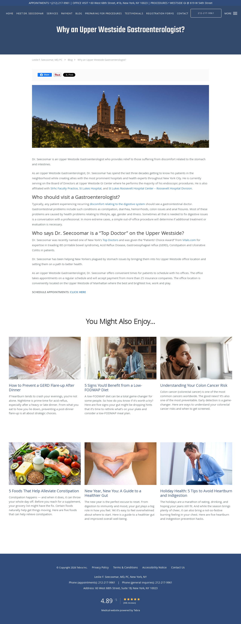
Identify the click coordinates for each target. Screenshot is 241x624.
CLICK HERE (78, 292)
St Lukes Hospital (90, 188)
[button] (235, 13)
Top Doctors (110, 240)
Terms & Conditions (125, 567)
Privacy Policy (100, 567)
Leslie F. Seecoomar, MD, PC (47, 59)
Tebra (137, 610)
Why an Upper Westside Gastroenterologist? (102, 59)
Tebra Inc (82, 567)
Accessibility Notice (154, 567)
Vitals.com (189, 240)
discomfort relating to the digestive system (117, 204)
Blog (70, 59)
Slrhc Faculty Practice (64, 188)
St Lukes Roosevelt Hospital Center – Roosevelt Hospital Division (150, 188)
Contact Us (178, 567)
